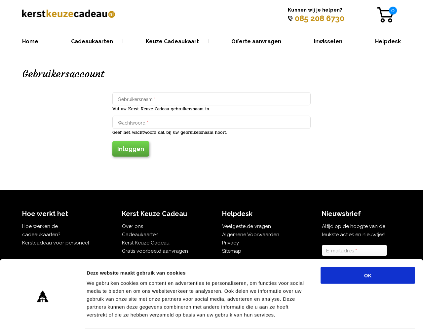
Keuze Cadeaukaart (172, 41)
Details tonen (357, 320)
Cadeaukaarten (92, 41)
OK (368, 254)
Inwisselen (328, 41)
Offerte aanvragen (256, 41)
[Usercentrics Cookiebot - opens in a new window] (43, 320)
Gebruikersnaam (137, 99)
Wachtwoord (133, 123)
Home (30, 41)
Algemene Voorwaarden (250, 235)
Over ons (132, 226)
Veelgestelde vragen (246, 226)
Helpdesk (388, 41)
